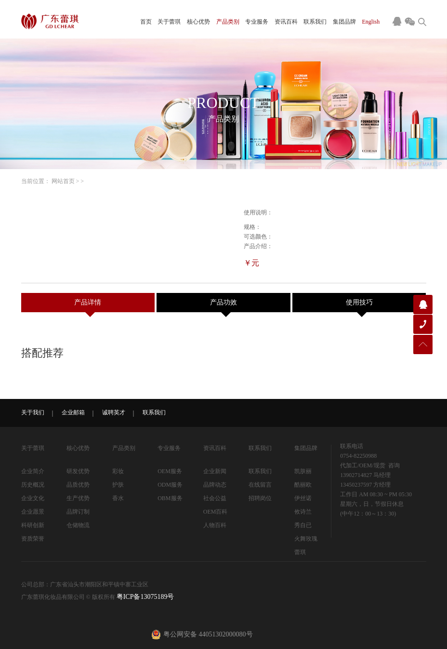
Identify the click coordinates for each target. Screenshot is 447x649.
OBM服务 (170, 498)
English (371, 21)
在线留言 (260, 484)
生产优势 (78, 498)
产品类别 (227, 21)
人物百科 (214, 525)
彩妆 (118, 471)
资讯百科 (286, 21)
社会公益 (214, 498)
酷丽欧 (303, 484)
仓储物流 (78, 525)
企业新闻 (214, 471)
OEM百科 (215, 511)
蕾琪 (300, 552)
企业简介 (32, 471)
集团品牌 (344, 21)
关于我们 (32, 412)
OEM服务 (170, 471)
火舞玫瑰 (305, 538)
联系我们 (315, 21)
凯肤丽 (303, 471)
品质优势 (78, 484)
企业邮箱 (73, 412)
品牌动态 (214, 484)
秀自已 (303, 525)
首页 (146, 21)
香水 (118, 498)
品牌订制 (78, 511)
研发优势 (78, 471)
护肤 (118, 484)
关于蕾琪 (169, 21)
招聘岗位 (260, 498)
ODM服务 (170, 484)
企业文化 (32, 498)
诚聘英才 (113, 412)
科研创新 (32, 525)
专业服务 (256, 21)
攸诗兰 (303, 511)
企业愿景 (32, 511)
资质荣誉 (32, 538)
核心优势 (198, 21)
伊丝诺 (303, 498)
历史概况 (32, 484)
